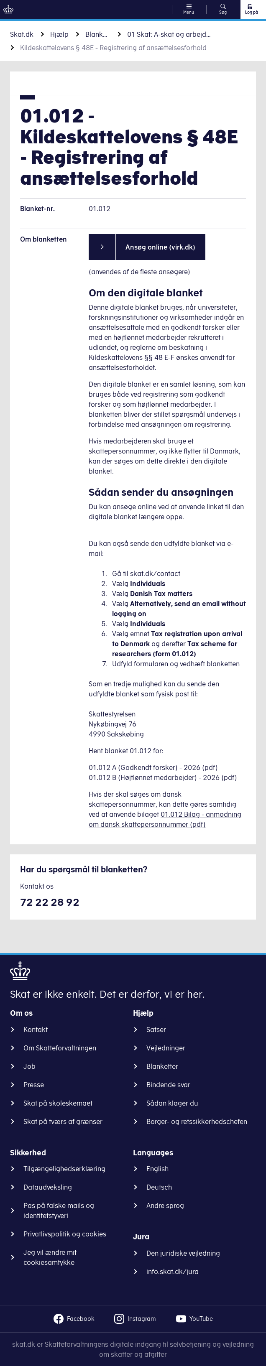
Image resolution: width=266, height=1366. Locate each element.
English (157, 1168)
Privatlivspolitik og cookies (64, 1234)
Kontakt (35, 1029)
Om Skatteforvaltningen (59, 1048)
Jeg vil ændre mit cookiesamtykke (50, 1257)
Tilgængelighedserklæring (64, 1168)
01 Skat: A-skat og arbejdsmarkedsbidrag (169, 34)
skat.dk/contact (155, 573)
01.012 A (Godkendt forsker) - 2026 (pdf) (153, 767)
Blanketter (97, 34)
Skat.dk (21, 34)
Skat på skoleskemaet (57, 1103)
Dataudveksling (47, 1187)
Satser (156, 1029)
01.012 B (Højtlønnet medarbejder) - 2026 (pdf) (163, 777)
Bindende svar (168, 1084)
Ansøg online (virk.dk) (160, 247)
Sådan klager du (172, 1103)
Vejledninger (165, 1048)
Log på (251, 9)
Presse (33, 1084)
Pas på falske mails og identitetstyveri (58, 1210)
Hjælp (59, 34)
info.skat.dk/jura (172, 1271)
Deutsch (159, 1187)
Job (29, 1066)
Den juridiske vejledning (183, 1253)
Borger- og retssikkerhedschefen (196, 1121)
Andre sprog (165, 1205)
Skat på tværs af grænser (62, 1121)
